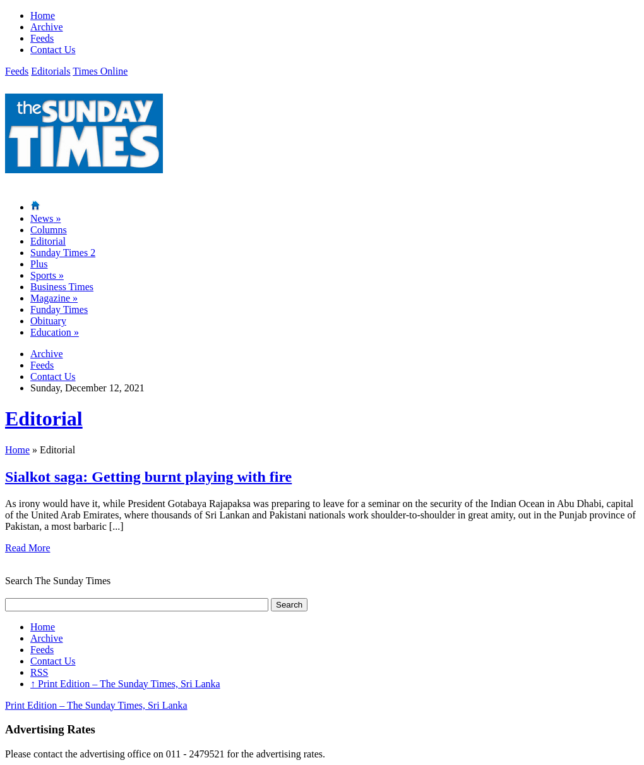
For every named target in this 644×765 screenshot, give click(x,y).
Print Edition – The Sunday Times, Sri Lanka (125, 683)
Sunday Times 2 (62, 252)
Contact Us (53, 49)
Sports (47, 275)
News (45, 218)
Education (54, 332)
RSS (39, 672)
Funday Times (59, 309)
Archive (46, 26)
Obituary (48, 320)
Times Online (100, 71)
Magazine (54, 298)
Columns (48, 229)
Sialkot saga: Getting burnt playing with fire (148, 476)
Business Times (61, 286)
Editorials (50, 71)
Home (42, 15)
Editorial (48, 241)
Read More (28, 547)
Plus (39, 264)
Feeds (42, 38)
